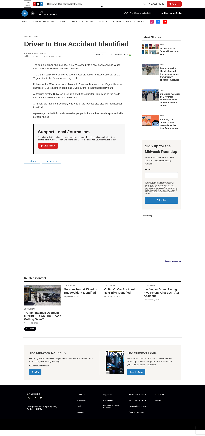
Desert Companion (43, 27)
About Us (81, 401)
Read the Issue (136, 378)
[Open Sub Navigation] (29, 27)
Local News (31, 43)
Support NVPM (121, 27)
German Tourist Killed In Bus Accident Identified (80, 297)
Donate (177, 6)
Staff (79, 413)
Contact (139, 27)
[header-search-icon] (146, 6)
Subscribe (161, 207)
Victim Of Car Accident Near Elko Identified (119, 297)
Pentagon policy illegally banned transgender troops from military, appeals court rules (169, 80)
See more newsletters (39, 372)
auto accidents (52, 168)
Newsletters (157, 7)
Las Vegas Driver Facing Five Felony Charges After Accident (161, 299)
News (24, 27)
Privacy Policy (52, 413)
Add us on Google (121, 61)
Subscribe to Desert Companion (111, 413)
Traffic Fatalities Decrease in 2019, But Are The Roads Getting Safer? (42, 322)
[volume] (32, 19)
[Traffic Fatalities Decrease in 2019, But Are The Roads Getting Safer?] (42, 301)
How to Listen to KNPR (138, 413)
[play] (25, 19)
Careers (80, 419)
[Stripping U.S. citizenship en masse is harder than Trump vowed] (150, 127)
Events (103, 27)
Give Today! (48, 152)
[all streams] (171, 19)
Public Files (159, 401)
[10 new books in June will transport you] (150, 56)
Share (99, 61)
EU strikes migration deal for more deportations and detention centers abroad (170, 106)
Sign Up (35, 378)
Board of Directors (136, 419)
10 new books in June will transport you (169, 58)
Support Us (107, 401)
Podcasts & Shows (82, 27)
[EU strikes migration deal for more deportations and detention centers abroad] (150, 101)
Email (147, 176)
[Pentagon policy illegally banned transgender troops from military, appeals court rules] (150, 75)
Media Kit (159, 407)
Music (63, 27)
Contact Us (81, 407)
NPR (162, 51)
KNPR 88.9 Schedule (137, 401)
